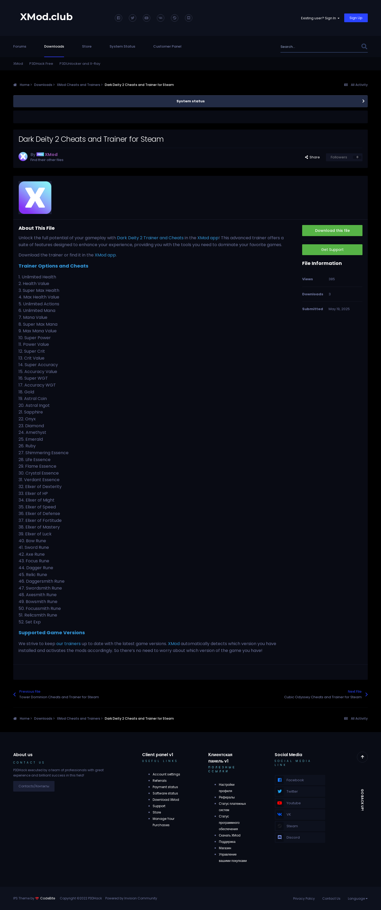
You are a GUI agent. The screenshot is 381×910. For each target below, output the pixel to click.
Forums (19, 46)
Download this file (332, 230)
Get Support (332, 249)
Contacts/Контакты (34, 786)
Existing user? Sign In (320, 18)
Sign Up (356, 17)
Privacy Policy (304, 898)
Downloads (54, 46)
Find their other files (47, 159)
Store (87, 46)
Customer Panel (167, 46)
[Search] (309, 47)
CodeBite (47, 898)
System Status (122, 46)
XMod (18, 63)
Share (312, 157)
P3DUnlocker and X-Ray (80, 63)
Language (358, 898)
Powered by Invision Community (131, 898)
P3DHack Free (41, 63)
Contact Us (331, 898)
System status (190, 101)
